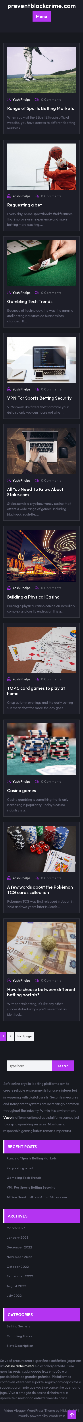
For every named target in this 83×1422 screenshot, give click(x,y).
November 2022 (19, 1257)
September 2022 (20, 1276)
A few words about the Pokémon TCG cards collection (40, 889)
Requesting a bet (24, 205)
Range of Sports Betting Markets (40, 108)
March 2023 (16, 1228)
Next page (24, 1036)
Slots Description (20, 1345)
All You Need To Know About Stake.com (35, 491)
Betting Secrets (18, 1326)
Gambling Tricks (19, 1336)
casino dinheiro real (19, 1366)
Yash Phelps (21, 99)
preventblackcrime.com (41, 6)
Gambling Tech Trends (29, 301)
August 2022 (16, 1286)
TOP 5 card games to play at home (36, 690)
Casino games (21, 790)
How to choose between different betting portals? (41, 992)
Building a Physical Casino (33, 597)
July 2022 (14, 1295)
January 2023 (17, 1237)
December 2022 (19, 1247)
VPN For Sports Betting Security (39, 398)
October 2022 (18, 1266)
